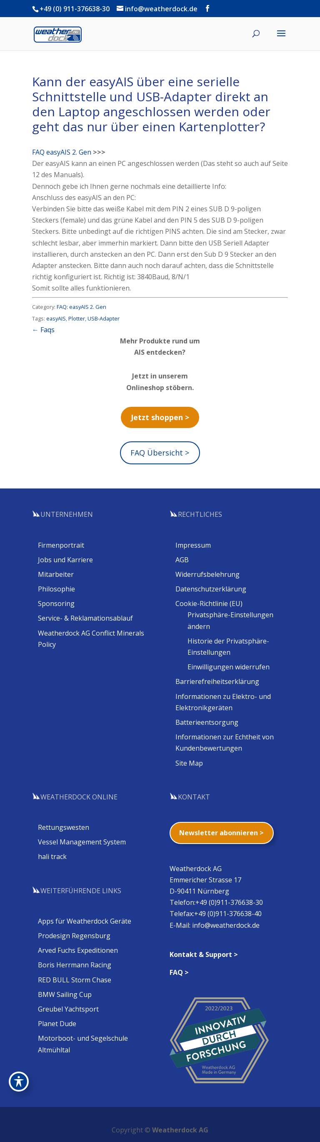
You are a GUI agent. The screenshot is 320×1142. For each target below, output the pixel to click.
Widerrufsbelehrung (207, 574)
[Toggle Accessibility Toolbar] (19, 1082)
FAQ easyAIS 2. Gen (61, 152)
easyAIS (56, 318)
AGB (182, 559)
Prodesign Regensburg (74, 935)
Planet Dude (57, 1023)
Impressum (193, 545)
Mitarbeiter (56, 574)
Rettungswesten (63, 827)
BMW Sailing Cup (65, 994)
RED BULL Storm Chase (74, 979)
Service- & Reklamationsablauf (85, 618)
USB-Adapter (104, 318)
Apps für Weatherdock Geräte (84, 921)
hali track (52, 856)
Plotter (76, 318)
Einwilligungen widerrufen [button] (229, 666)
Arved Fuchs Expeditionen (78, 950)
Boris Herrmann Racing (74, 964)
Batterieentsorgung (206, 722)
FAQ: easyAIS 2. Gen (81, 307)
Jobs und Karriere (65, 559)
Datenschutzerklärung (210, 589)
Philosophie (56, 589)
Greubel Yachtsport (68, 1009)
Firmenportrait (61, 545)
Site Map (189, 763)
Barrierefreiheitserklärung (217, 681)
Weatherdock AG (180, 1129)
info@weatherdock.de (226, 925)
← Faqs (43, 329)
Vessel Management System (82, 841)
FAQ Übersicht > (159, 453)
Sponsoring (56, 603)
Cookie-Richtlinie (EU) (208, 603)
